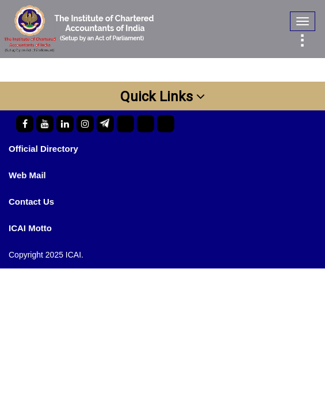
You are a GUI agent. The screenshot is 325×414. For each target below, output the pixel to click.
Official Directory (43, 149)
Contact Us (31, 201)
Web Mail (27, 175)
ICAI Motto (30, 228)
